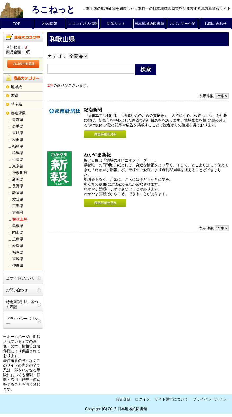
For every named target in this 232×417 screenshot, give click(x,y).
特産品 (16, 104)
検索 (145, 69)
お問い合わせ (215, 23)
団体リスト (116, 23)
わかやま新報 (97, 154)
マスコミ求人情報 (83, 23)
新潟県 (17, 179)
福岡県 (17, 252)
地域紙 (16, 87)
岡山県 (17, 232)
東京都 (17, 166)
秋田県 (17, 139)
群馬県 (17, 153)
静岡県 (17, 192)
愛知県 (17, 199)
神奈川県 (19, 173)
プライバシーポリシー (22, 320)
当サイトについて (20, 278)
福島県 (17, 146)
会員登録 (123, 399)
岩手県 (17, 126)
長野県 (17, 186)
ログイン (142, 399)
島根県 (17, 226)
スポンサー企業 (182, 23)
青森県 (17, 120)
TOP (16, 23)
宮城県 (17, 133)
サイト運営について (171, 399)
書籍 (14, 95)
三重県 (17, 206)
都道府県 (18, 113)
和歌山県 (19, 219)
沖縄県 (17, 265)
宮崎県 (17, 259)
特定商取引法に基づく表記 (22, 304)
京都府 (17, 212)
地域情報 (49, 23)
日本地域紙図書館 (149, 23)
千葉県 (17, 159)
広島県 (17, 239)
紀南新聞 (93, 109)
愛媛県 (17, 246)
